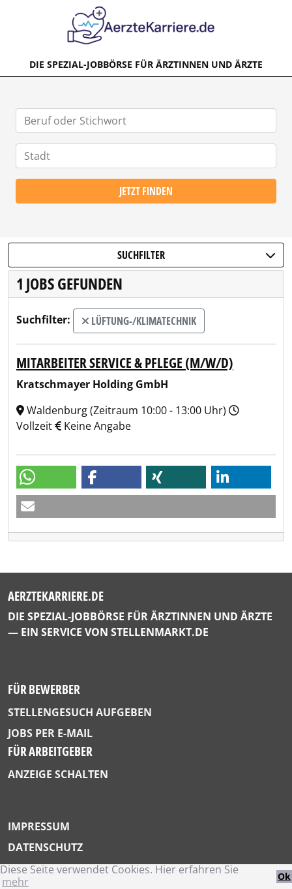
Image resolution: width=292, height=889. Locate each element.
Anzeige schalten (58, 774)
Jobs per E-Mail (50, 733)
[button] (46, 477)
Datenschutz (45, 847)
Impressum (39, 826)
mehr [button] (15, 882)
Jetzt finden (146, 191)
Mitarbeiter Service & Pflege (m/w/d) (124, 363)
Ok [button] (284, 876)
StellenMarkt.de (160, 632)
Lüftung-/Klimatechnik (138, 321)
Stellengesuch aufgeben (80, 712)
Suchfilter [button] (196, 255)
